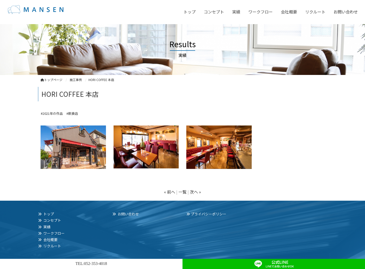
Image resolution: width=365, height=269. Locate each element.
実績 (236, 12)
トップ (190, 12)
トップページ (51, 79)
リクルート (315, 12)
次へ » (195, 192)
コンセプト (214, 12)
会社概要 (289, 12)
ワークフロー (260, 12)
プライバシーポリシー (208, 213)
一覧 (182, 192)
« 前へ (169, 192)
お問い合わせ (346, 12)
